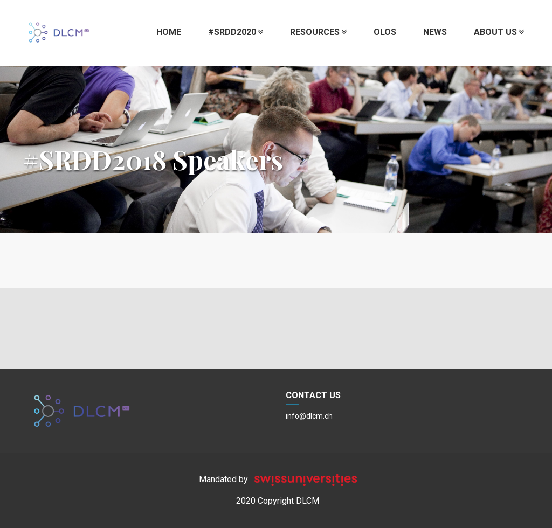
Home (168, 32)
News (435, 32)
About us (499, 32)
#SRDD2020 (235, 32)
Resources (318, 32)
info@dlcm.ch (309, 416)
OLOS (385, 32)
